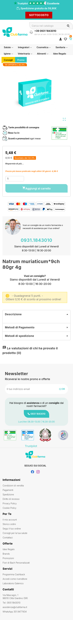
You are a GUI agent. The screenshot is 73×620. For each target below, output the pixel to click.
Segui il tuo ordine (12, 528)
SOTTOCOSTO (39, 15)
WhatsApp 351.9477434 (15, 611)
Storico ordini (9, 524)
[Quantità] (14, 178)
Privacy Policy (10, 503)
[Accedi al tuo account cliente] (60, 39)
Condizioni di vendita (13, 485)
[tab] (36, 314)
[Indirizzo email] (26, 389)
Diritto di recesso (11, 499)
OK (62, 389)
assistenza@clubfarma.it (15, 607)
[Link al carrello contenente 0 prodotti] (71, 39)
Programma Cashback (14, 574)
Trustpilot (31, 446)
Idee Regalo (9, 549)
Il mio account (10, 519)
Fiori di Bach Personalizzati (16, 562)
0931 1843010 (38, 413)
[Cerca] (51, 25)
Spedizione (8, 494)
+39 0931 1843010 (45, 30)
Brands (6, 553)
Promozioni (8, 558)
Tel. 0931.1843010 (11, 602)
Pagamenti (8, 490)
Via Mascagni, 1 (37, 597)
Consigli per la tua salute (15, 533)
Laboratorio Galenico (13, 583)
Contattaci (8, 537)
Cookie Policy (9, 508)
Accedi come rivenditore (15, 579)
